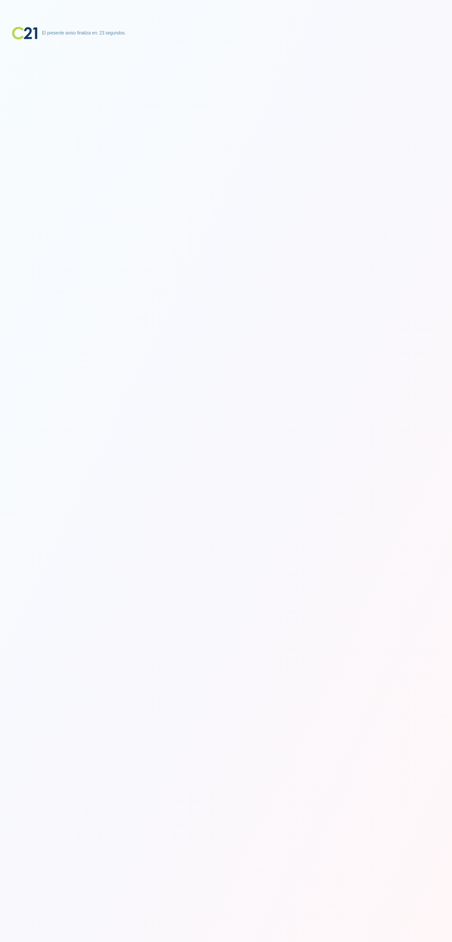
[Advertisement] (226, 95)
